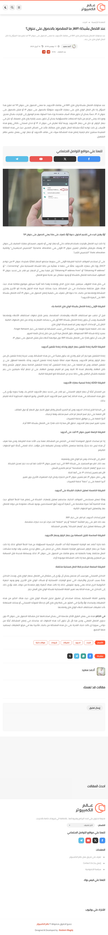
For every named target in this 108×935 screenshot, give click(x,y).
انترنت (84, 22)
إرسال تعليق (94, 708)
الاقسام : (101, 825)
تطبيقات (66, 642)
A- (44, 52)
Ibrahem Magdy (66, 930)
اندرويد (77, 642)
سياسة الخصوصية (95, 869)
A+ (48, 52)
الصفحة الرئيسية (98, 22)
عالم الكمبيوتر (43, 924)
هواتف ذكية (40, 642)
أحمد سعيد (67, 46)
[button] (90, 656)
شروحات (54, 642)
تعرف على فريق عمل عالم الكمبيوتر (87, 857)
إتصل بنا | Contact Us (94, 863)
